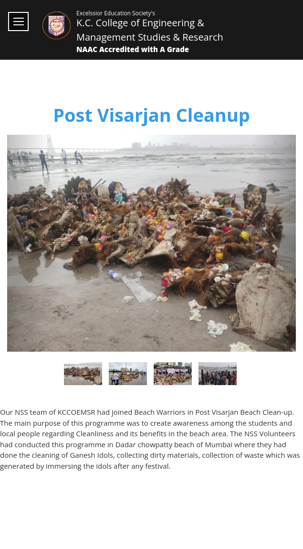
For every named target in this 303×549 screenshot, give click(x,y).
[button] (29, 243)
